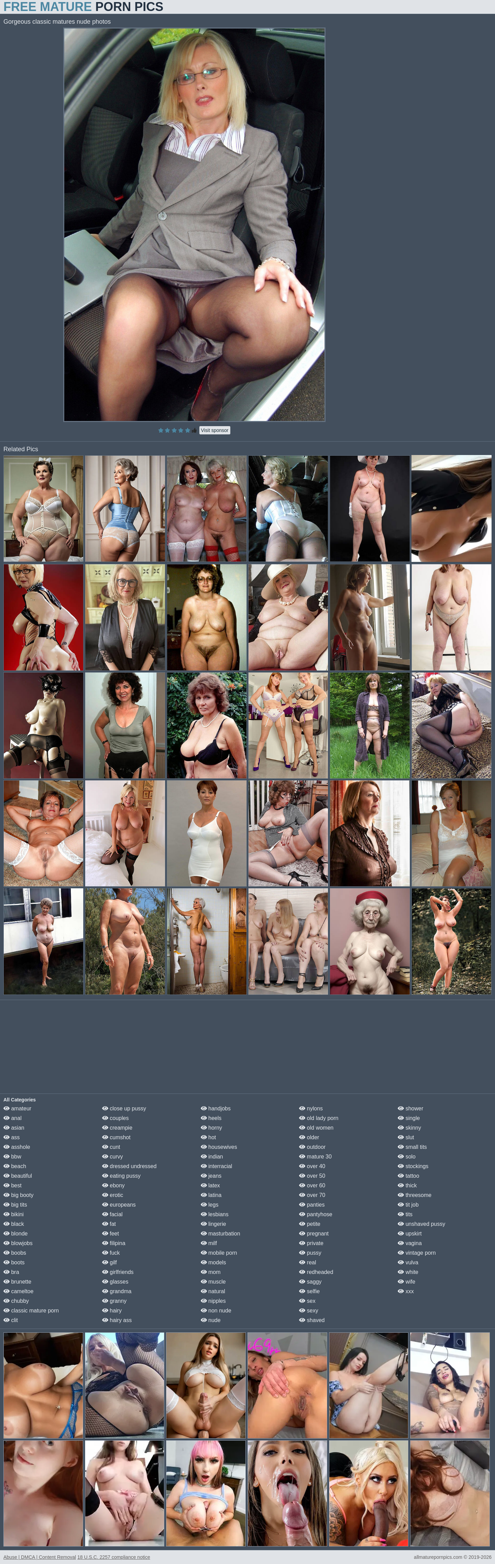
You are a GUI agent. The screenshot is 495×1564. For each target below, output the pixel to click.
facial (112, 1214)
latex (210, 1185)
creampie (117, 1128)
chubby (16, 1301)
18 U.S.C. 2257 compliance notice (113, 1557)
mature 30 (315, 1157)
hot (208, 1137)
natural (213, 1291)
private (311, 1243)
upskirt (410, 1233)
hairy (112, 1310)
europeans (119, 1205)
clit (10, 1320)
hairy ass (117, 1320)
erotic (112, 1195)
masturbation (220, 1233)
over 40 (312, 1166)
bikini (13, 1214)
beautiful (17, 1176)
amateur (17, 1108)
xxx (406, 1291)
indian (212, 1157)
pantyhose (315, 1214)
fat (109, 1224)
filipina (113, 1243)
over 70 (312, 1195)
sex (307, 1301)
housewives (219, 1147)
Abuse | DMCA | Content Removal (39, 1557)
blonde (15, 1233)
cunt (111, 1147)
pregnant (314, 1233)
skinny (409, 1128)
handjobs (216, 1108)
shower (410, 1108)
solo (407, 1157)
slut (406, 1137)
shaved (311, 1320)
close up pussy (124, 1108)
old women (316, 1128)
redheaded (316, 1272)
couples (115, 1118)
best (12, 1185)
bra (11, 1272)
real (307, 1262)
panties (311, 1205)
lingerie (213, 1224)
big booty (18, 1195)
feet (110, 1233)
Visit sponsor (215, 430)
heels (211, 1118)
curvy (112, 1157)
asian (13, 1128)
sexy (308, 1310)
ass (11, 1137)
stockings (413, 1166)
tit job (408, 1205)
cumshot (116, 1137)
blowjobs (18, 1243)
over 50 (312, 1176)
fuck (111, 1253)
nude (211, 1320)
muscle (213, 1282)
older (309, 1137)
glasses (115, 1282)
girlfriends (118, 1272)
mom (211, 1272)
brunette (17, 1282)
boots (14, 1262)
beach (14, 1166)
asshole (16, 1147)
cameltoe (18, 1291)
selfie (309, 1291)
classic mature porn (31, 1310)
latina (211, 1195)
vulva (408, 1262)
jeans (211, 1176)
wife (406, 1282)
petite (309, 1224)
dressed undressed (129, 1166)
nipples (213, 1301)
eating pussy (121, 1176)
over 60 (312, 1185)
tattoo (408, 1176)
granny (114, 1301)
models (213, 1262)
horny (211, 1128)
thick (407, 1185)
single (409, 1118)
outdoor (312, 1147)
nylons (311, 1108)
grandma (117, 1291)
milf (209, 1243)
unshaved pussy (421, 1224)
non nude (216, 1310)
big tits (15, 1205)
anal (12, 1118)
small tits (412, 1147)
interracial (216, 1166)
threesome (414, 1195)
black (13, 1224)
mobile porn (219, 1253)
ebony (113, 1185)
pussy (310, 1253)
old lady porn (318, 1118)
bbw (12, 1157)
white (408, 1272)
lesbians (215, 1214)
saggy (310, 1282)
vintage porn (417, 1253)
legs (210, 1205)
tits (405, 1214)
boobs (14, 1253)
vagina (410, 1243)
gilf (109, 1262)
